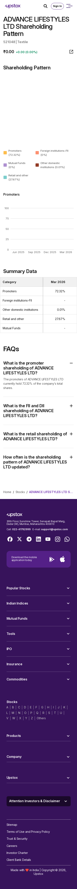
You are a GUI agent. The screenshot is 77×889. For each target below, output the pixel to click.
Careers (12, 846)
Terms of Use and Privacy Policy (28, 831)
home (7, 492)
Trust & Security (17, 838)
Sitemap (12, 824)
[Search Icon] (47, 6)
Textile (22, 42)
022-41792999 (21, 529)
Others (41, 718)
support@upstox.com (54, 529)
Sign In (57, 6)
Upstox (38, 873)
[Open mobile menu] (69, 6)
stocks (20, 492)
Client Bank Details (19, 859)
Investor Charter (17, 853)
